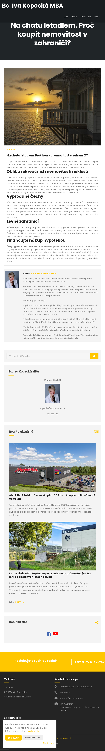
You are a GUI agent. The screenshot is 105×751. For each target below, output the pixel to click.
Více (97, 17)
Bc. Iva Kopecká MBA (43, 273)
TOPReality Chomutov (16, 692)
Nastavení (48, 743)
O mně (9, 687)
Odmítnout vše (33, 737)
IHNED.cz (19, 602)
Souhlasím (13, 738)
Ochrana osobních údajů (18, 696)
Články (74, 17)
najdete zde (33, 731)
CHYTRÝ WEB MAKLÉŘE (62, 738)
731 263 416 (65, 692)
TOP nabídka (86, 17)
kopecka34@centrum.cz (71, 698)
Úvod (66, 17)
